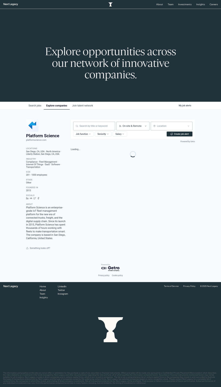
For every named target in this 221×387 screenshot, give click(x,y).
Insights (200, 4)
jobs (35, 105)
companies (56, 105)
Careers (214, 4)
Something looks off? (38, 248)
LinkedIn (62, 286)
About (159, 4)
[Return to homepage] (10, 4)
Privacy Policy (189, 286)
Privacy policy (103, 275)
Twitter (61, 290)
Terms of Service (171, 286)
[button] (83, 134)
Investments (185, 4)
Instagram (63, 293)
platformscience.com (36, 140)
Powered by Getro (187, 141)
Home (43, 286)
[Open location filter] (188, 126)
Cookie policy (117, 275)
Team (171, 4)
